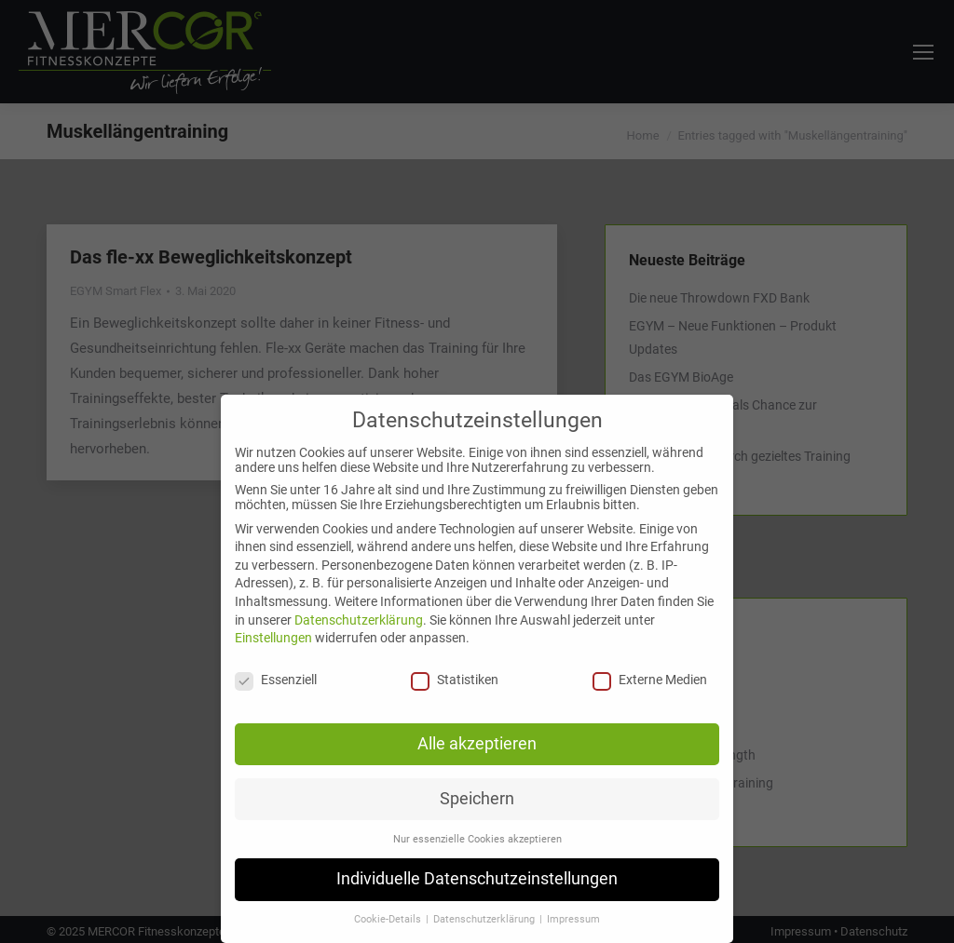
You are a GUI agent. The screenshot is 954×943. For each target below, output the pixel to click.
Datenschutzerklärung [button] (485, 919)
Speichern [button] (477, 798)
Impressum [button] (573, 919)
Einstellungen (273, 637)
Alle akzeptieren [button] (477, 743)
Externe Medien (650, 679)
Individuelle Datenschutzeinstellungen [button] (477, 878)
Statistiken (454, 679)
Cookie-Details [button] (389, 919)
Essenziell (276, 679)
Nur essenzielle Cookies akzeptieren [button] (477, 839)
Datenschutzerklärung (358, 620)
